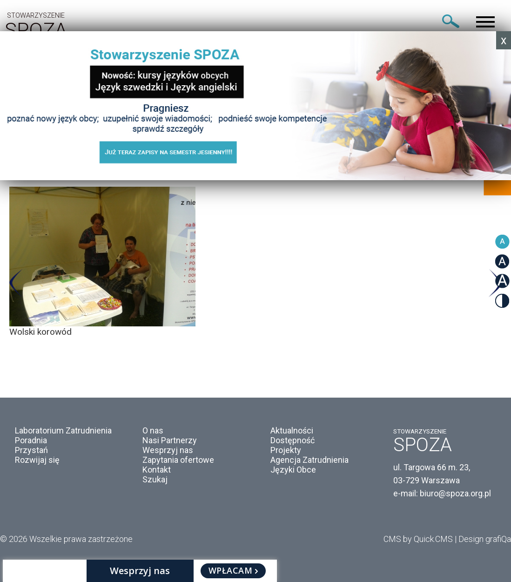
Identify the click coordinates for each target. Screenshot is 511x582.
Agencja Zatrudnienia (309, 460)
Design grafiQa (484, 539)
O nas (152, 430)
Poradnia (31, 440)
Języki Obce (293, 469)
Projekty (285, 450)
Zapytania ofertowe (178, 460)
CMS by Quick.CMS (418, 539)
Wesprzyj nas (167, 450)
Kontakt (156, 469)
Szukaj (155, 479)
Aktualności (291, 430)
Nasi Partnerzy (169, 440)
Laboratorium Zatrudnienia (63, 430)
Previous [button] (16, 283)
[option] (255, 262)
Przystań (31, 450)
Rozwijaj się (37, 460)
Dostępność (292, 440)
